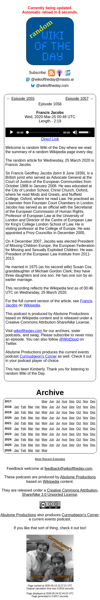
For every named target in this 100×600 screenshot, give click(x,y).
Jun (51, 401)
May (44, 401)
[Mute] (75, 132)
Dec (93, 401)
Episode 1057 (77, 99)
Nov (85, 401)
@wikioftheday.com (52, 86)
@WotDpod (69, 339)
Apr (37, 407)
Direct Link (50, 139)
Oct (78, 401)
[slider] (43, 132)
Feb (23, 407)
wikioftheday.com (27, 331)
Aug (64, 401)
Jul (58, 401)
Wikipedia (32, 305)
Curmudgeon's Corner (38, 356)
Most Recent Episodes (50, 459)
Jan (16, 407)
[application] (50, 132)
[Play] (11, 132)
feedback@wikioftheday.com (68, 469)
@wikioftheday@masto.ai (52, 79)
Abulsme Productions (78, 477)
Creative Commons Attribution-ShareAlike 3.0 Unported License (60, 492)
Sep (72, 401)
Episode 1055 (22, 99)
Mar (30, 407)
